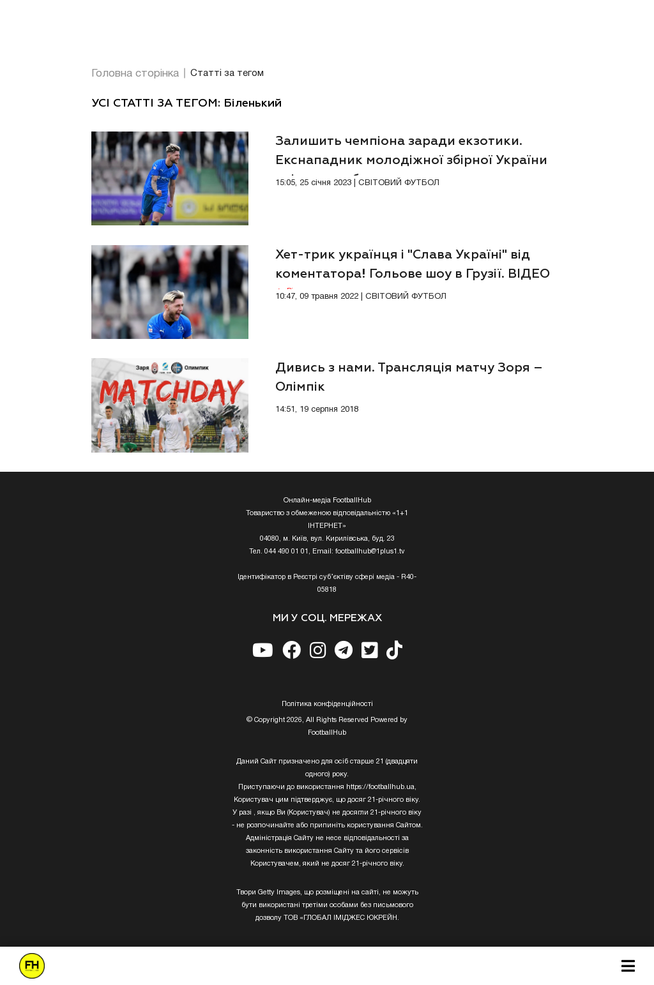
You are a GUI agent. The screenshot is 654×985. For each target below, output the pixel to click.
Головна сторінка (135, 74)
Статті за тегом (227, 73)
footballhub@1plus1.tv (370, 551)
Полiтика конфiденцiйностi (327, 704)
